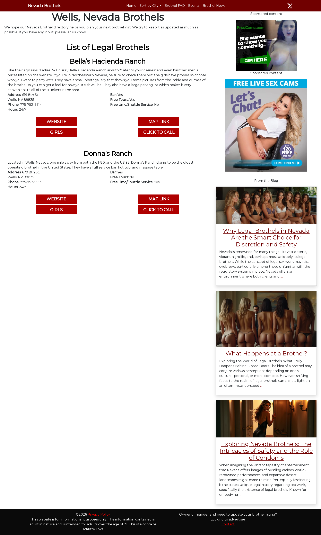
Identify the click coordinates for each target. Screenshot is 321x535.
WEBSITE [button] (56, 121)
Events (193, 6)
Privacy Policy (99, 514)
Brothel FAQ (174, 6)
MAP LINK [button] (158, 121)
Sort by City (149, 6)
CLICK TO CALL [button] (158, 132)
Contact (228, 524)
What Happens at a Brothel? (266, 353)
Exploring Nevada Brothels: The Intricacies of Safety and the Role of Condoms (266, 451)
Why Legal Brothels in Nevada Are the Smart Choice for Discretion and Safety (266, 237)
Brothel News (214, 6)
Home (131, 6)
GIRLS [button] (56, 132)
